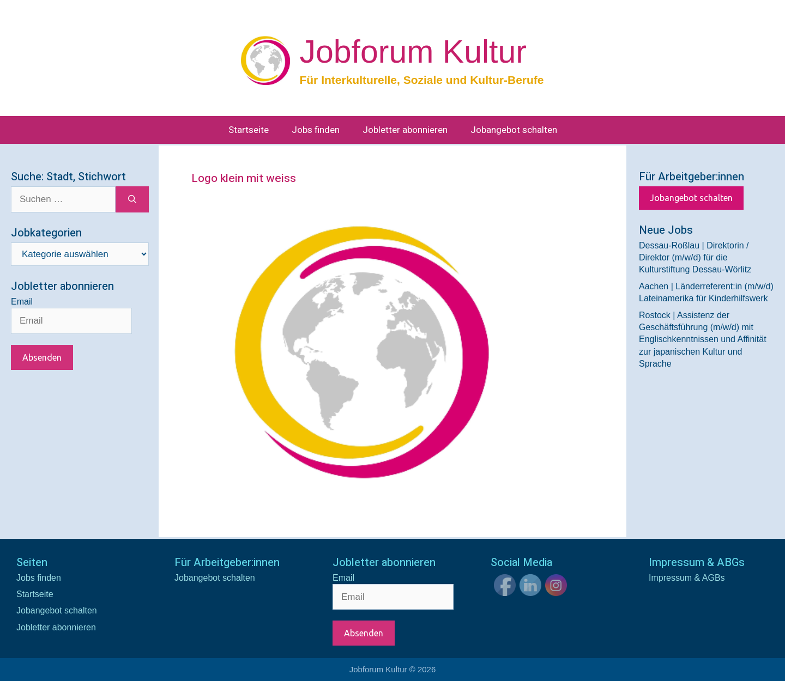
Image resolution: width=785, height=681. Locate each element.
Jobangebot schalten (513, 130)
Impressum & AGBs (687, 577)
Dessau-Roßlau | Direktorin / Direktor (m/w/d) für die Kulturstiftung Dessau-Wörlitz (695, 258)
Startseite (248, 130)
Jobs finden (316, 130)
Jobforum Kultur (412, 52)
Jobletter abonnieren (405, 130)
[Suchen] (132, 199)
